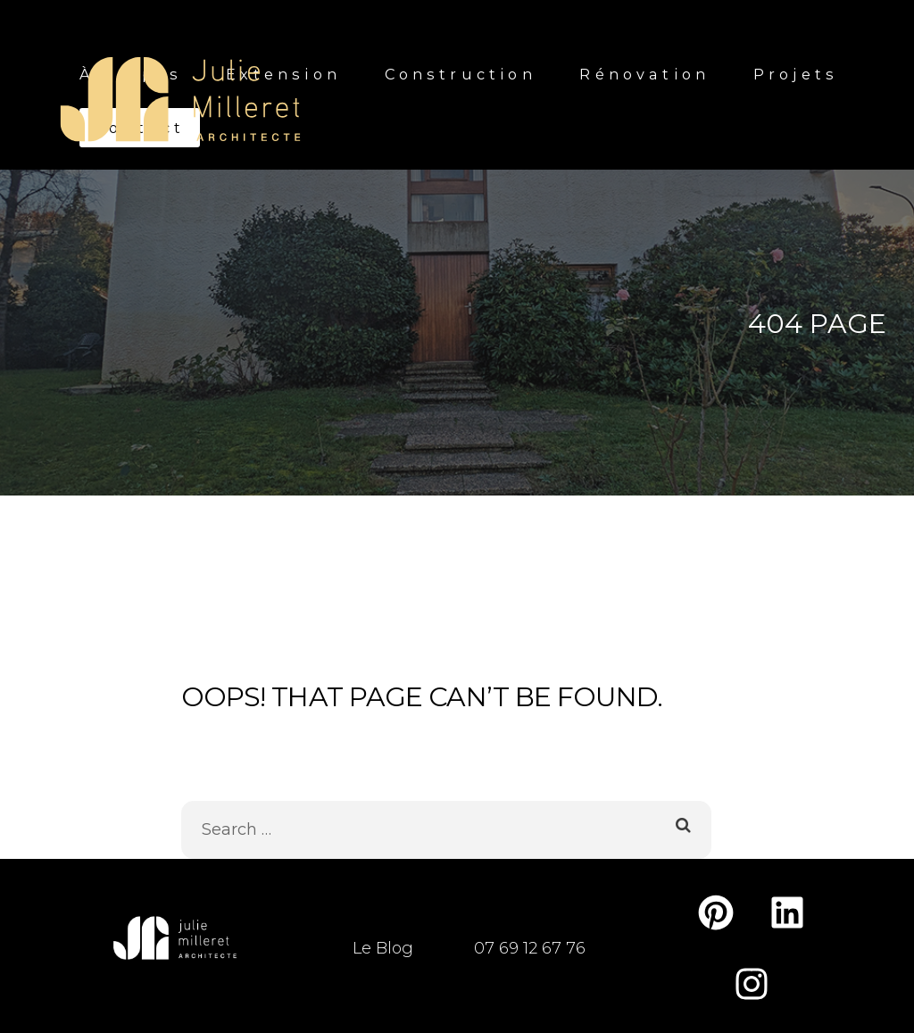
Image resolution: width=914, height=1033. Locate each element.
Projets (795, 74)
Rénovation (644, 74)
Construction (460, 74)
